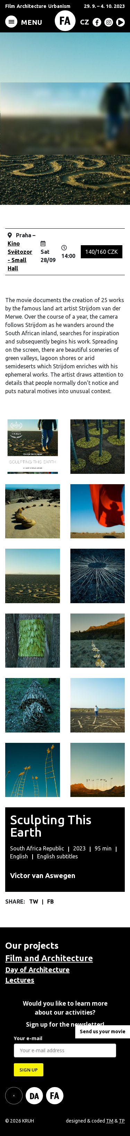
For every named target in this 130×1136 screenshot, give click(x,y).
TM (109, 1121)
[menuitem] (83, 22)
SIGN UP (28, 1070)
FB (50, 901)
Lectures (19, 980)
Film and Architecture (49, 958)
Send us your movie (102, 1031)
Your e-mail (28, 1038)
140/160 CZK (101, 252)
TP (122, 1121)
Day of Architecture (37, 970)
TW (34, 901)
